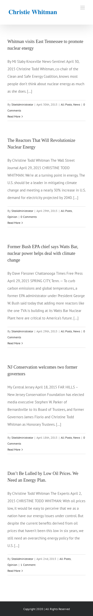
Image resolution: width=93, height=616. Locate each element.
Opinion (12, 217)
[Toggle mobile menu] (83, 7)
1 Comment (28, 565)
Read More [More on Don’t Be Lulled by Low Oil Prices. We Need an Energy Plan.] (13, 571)
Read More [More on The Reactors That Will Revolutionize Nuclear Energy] (13, 223)
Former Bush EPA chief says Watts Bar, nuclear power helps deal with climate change (42, 253)
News (76, 104)
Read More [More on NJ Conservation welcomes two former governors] (13, 449)
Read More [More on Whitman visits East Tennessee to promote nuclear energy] (13, 116)
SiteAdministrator (22, 104)
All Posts (66, 104)
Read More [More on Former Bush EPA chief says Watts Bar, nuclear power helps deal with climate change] (13, 343)
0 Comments (29, 217)
